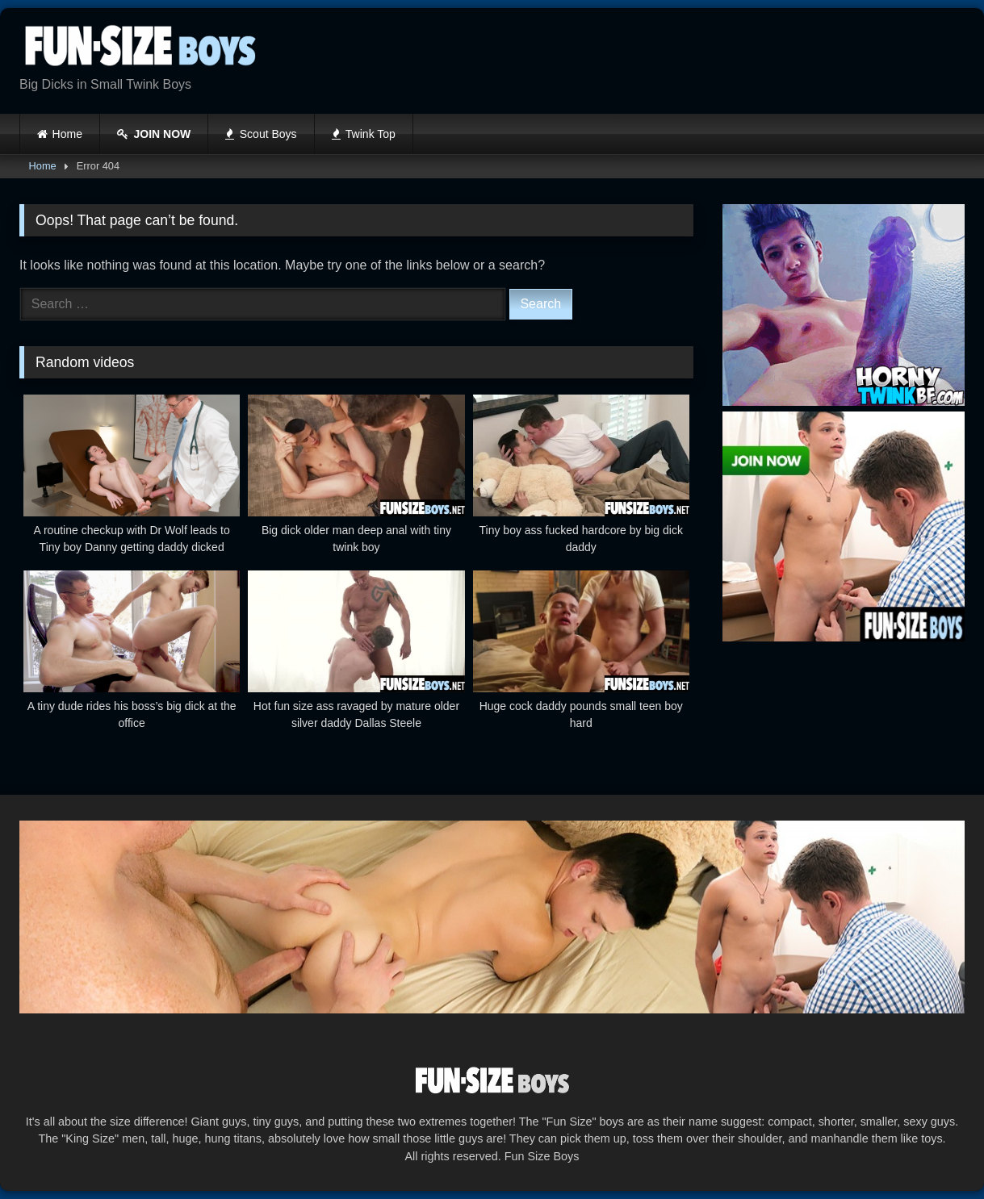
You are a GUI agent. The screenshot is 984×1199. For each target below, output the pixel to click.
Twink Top (364, 133)
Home (67, 133)
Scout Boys (260, 133)
